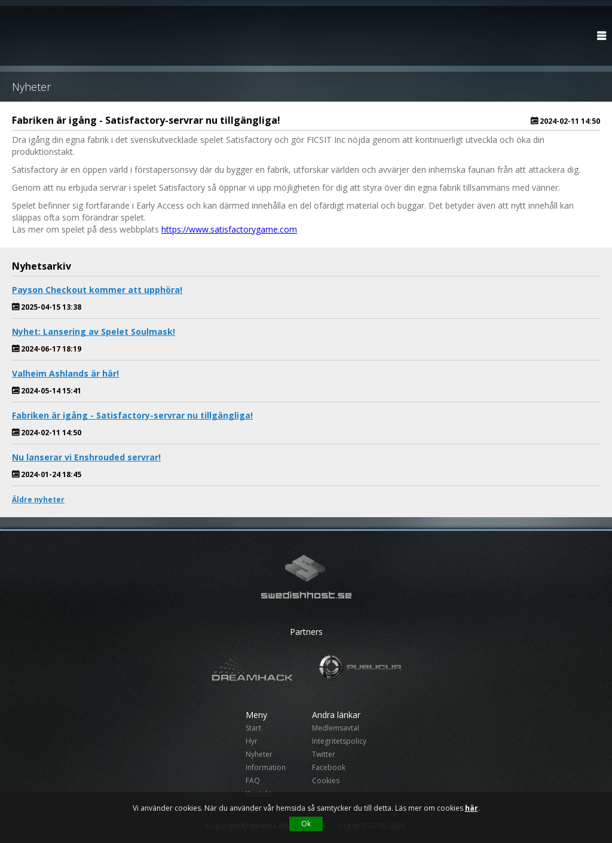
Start (253, 728)
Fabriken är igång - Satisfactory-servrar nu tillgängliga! (132, 415)
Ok (306, 823)
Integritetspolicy (339, 741)
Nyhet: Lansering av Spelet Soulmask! (93, 331)
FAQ (253, 780)
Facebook (328, 767)
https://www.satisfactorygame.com (229, 229)
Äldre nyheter (38, 499)
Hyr (252, 741)
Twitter (323, 754)
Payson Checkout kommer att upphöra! (97, 289)
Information (266, 767)
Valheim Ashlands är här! (65, 373)
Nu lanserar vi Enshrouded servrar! (86, 457)
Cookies (325, 780)
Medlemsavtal (335, 728)
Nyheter (259, 754)
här (471, 808)
